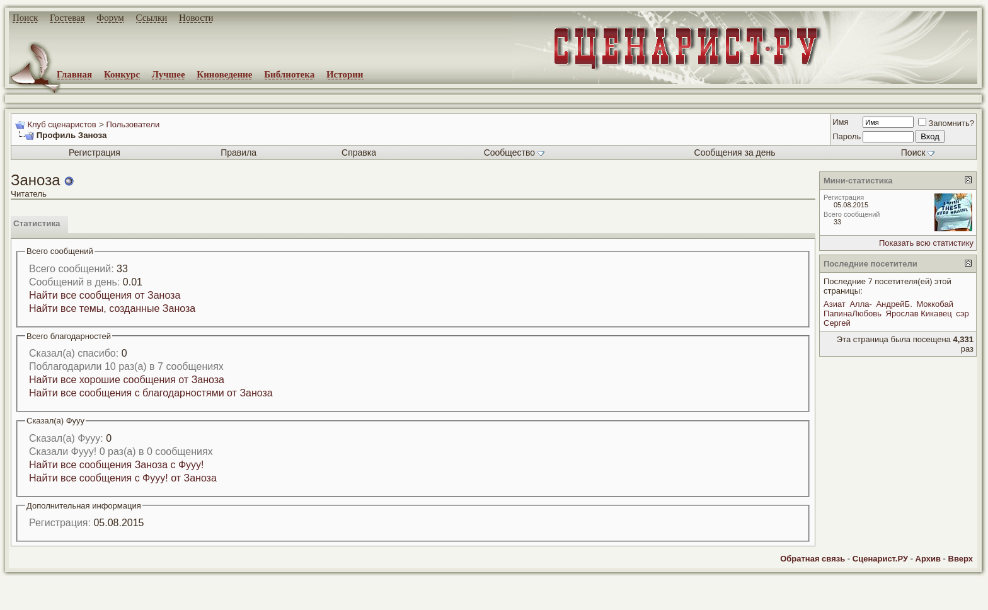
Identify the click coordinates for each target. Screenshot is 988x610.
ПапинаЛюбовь (853, 313)
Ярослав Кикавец (919, 313)
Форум (109, 18)
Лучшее (168, 74)
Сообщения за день (735, 152)
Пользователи (132, 124)
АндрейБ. (894, 304)
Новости (196, 18)
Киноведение (224, 74)
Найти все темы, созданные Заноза (112, 308)
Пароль (846, 136)
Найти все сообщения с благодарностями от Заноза (151, 393)
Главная (74, 74)
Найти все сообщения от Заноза (104, 295)
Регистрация (94, 152)
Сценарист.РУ (880, 558)
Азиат (835, 304)
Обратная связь (812, 558)
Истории (345, 74)
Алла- (860, 304)
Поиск (25, 18)
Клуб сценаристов (61, 124)
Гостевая (67, 18)
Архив (928, 558)
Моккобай (934, 304)
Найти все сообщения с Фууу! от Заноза (123, 478)
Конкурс (122, 74)
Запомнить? (946, 123)
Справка (359, 152)
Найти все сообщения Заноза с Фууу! (116, 464)
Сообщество (514, 152)
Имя (840, 122)
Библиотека (289, 74)
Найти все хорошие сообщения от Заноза (126, 379)
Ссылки (152, 18)
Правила (238, 152)
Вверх (960, 558)
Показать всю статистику (926, 243)
